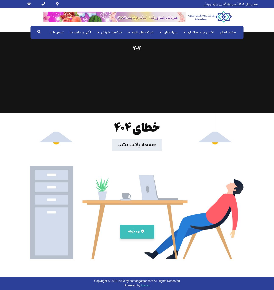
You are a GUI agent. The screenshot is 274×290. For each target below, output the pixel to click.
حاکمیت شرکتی (109, 32)
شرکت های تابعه (140, 32)
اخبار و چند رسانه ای (199, 32)
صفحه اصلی (228, 32)
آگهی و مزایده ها (80, 32)
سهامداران (168, 32)
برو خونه (136, 232)
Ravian (145, 285)
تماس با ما (57, 32)
